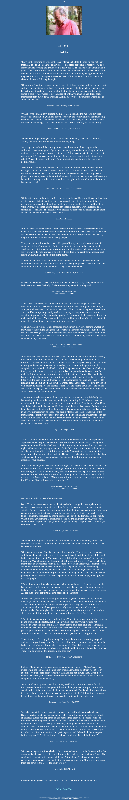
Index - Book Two (64, 789)
